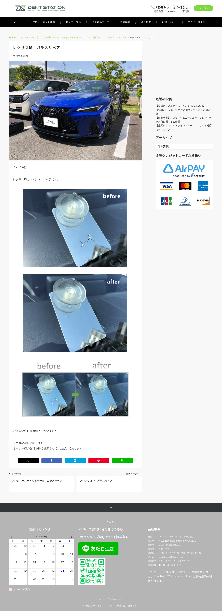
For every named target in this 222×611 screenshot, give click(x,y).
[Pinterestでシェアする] (98, 460)
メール (203, 8)
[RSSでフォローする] (111, 507)
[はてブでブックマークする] (75, 460)
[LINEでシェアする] (122, 460)
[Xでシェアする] (28, 460)
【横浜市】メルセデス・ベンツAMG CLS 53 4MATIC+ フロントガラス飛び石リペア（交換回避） (183, 109)
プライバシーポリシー (179, 576)
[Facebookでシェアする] (51, 460)
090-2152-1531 (174, 7)
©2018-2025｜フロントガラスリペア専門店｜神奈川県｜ (111, 606)
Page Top (111, 520)
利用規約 (201, 576)
